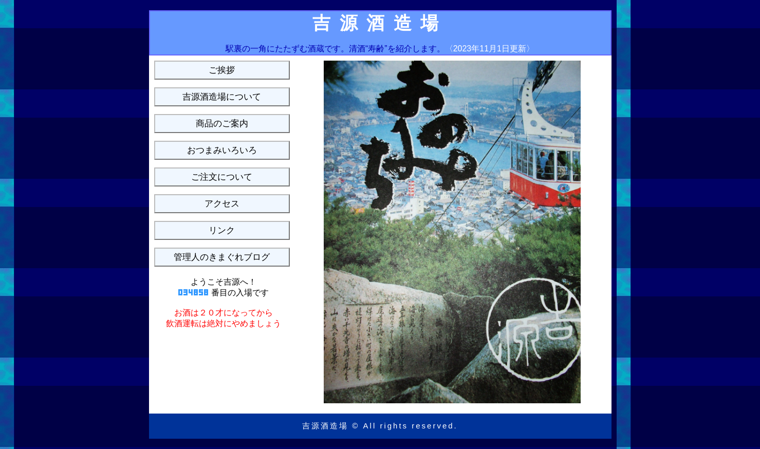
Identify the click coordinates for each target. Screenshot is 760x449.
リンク (222, 230)
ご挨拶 (222, 70)
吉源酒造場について (221, 97)
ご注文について (221, 177)
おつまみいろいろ (222, 150)
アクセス (222, 204)
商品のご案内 (222, 123)
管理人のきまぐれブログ (222, 257)
